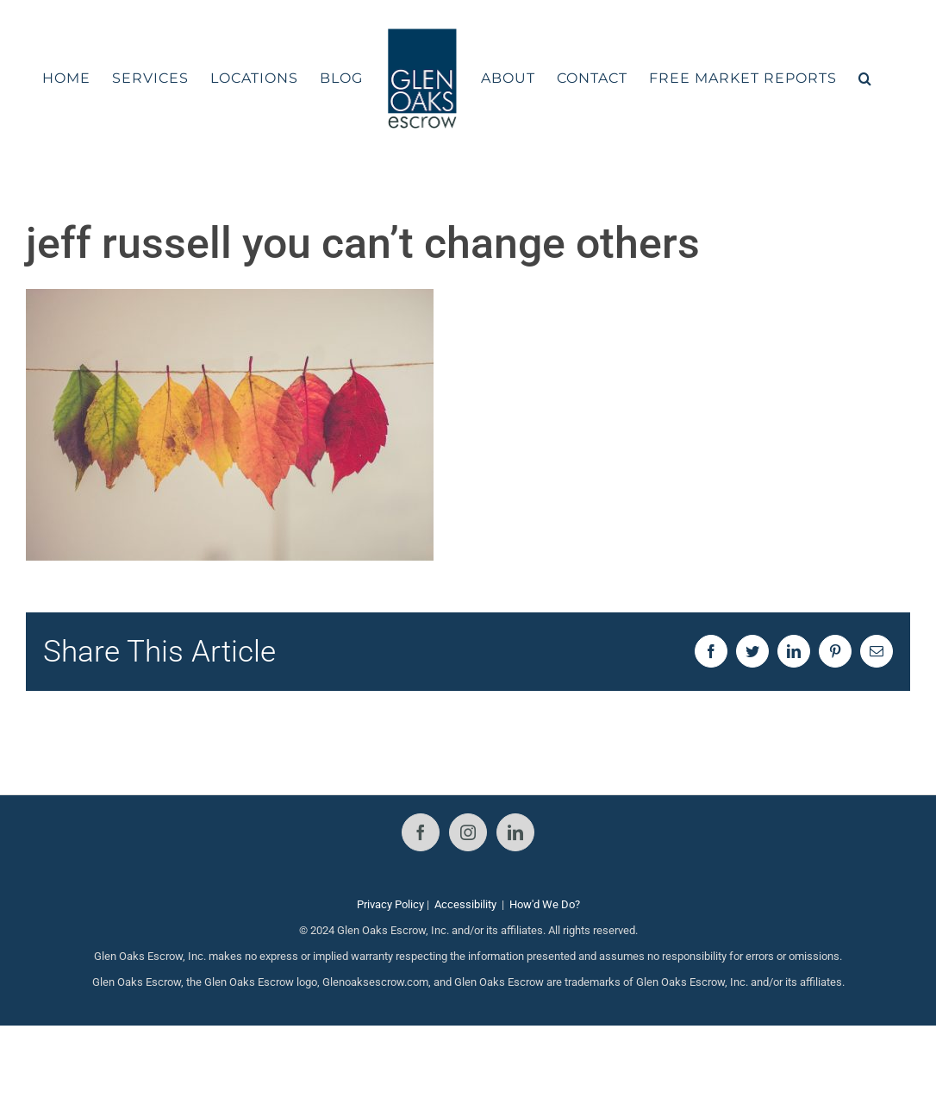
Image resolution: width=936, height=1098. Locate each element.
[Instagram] (468, 832)
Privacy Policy (390, 904)
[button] (865, 78)
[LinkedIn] (515, 832)
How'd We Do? (544, 904)
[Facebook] (421, 832)
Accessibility (465, 904)
